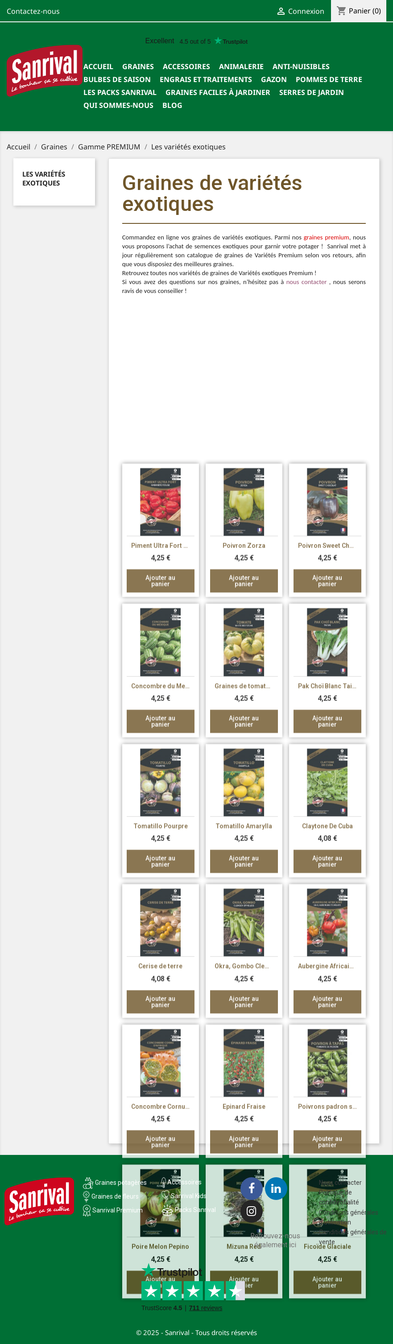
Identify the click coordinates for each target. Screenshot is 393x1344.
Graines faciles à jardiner (217, 92)
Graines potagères (121, 1182)
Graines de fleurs (115, 1196)
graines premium (326, 241)
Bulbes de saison (117, 79)
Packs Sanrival (195, 1209)
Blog (172, 105)
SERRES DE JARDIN (311, 92)
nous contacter (306, 285)
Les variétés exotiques (43, 178)
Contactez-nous (33, 11)
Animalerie (241, 66)
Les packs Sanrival (120, 92)
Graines (138, 66)
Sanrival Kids (189, 1196)
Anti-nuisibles (301, 66)
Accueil (98, 66)
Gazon (274, 79)
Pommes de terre (329, 79)
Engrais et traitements (206, 79)
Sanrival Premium (117, 1210)
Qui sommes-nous (118, 105)
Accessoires (186, 66)
